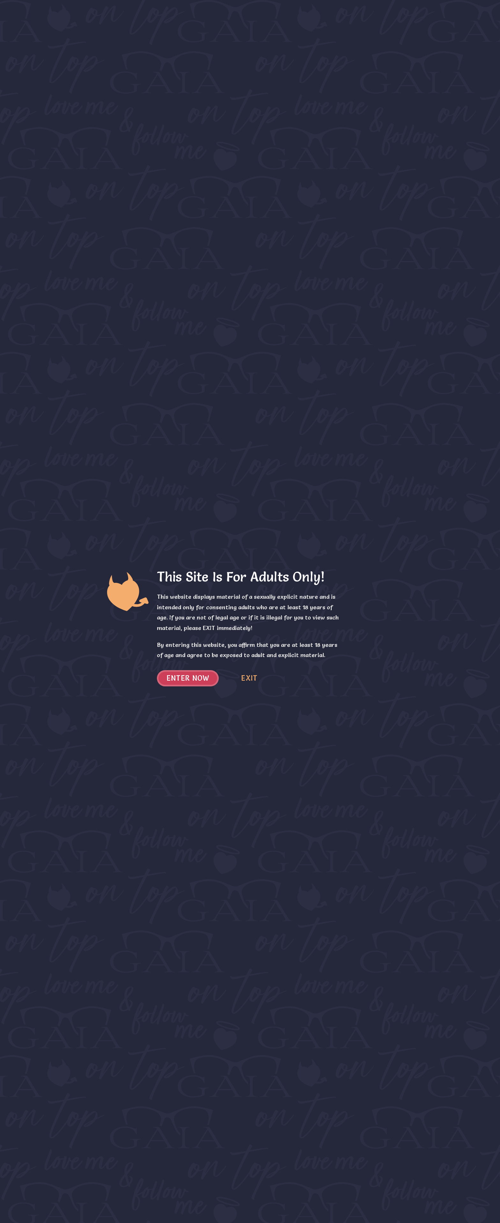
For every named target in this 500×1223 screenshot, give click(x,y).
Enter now (188, 678)
